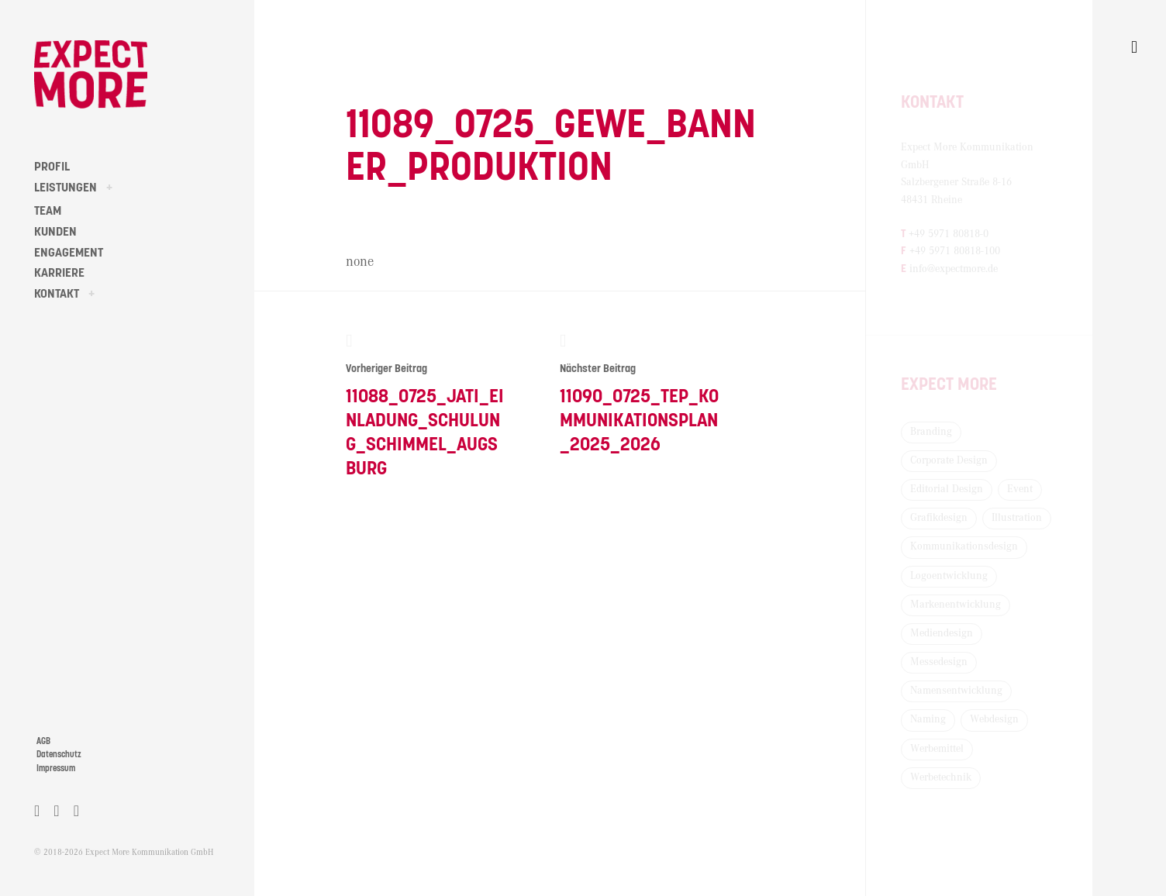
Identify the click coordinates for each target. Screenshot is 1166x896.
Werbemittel (937, 748)
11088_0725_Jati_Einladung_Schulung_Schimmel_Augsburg (426, 405)
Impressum (55, 768)
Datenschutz (58, 754)
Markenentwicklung (955, 604)
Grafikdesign (939, 517)
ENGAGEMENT (68, 252)
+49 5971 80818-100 (954, 251)
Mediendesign (941, 633)
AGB (43, 741)
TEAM (47, 211)
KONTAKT (56, 294)
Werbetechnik (940, 777)
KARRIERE (59, 273)
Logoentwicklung (949, 575)
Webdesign (994, 719)
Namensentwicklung (956, 690)
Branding (931, 431)
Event (1020, 489)
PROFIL (52, 166)
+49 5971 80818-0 (948, 234)
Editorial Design (946, 489)
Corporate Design (949, 460)
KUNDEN (55, 232)
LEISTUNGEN (65, 187)
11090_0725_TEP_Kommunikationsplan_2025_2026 (640, 393)
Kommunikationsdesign (964, 546)
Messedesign (939, 661)
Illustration (1017, 517)
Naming (928, 719)
